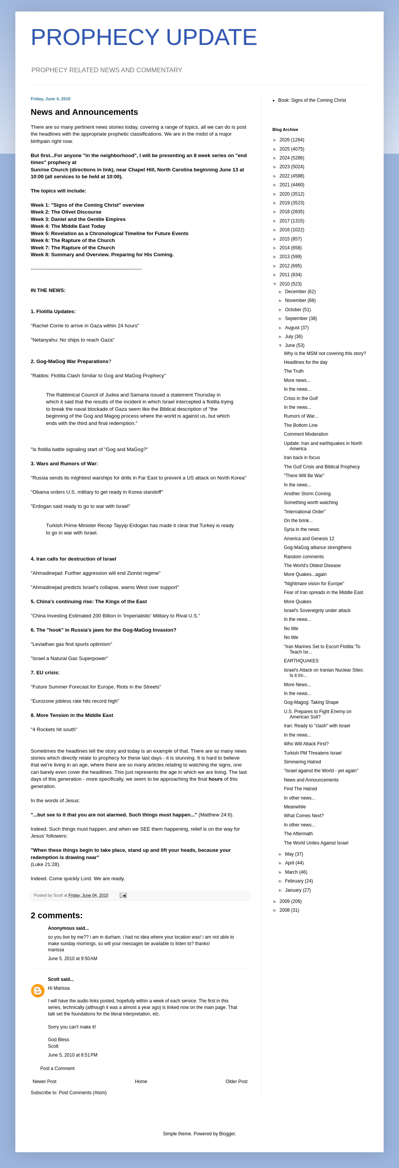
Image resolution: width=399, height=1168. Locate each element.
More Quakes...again (305, 574)
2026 (285, 140)
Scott (53, 979)
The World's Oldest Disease (312, 565)
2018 (285, 211)
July (290, 336)
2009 (285, 901)
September (297, 318)
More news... (297, 380)
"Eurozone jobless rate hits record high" (75, 701)
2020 (285, 194)
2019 (285, 203)
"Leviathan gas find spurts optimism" (71, 644)
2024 (285, 158)
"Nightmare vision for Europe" (314, 583)
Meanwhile (295, 807)
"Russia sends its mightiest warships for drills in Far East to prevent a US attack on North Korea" (138, 478)
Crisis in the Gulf (301, 398)
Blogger (227, 1133)
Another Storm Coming (307, 493)
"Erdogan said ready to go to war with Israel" (80, 506)
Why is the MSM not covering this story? (325, 353)
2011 (285, 274)
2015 (285, 239)
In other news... (299, 798)
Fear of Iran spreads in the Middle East (323, 592)
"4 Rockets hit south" (54, 729)
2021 (285, 184)
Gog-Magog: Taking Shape (311, 702)
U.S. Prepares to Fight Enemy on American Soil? (317, 714)
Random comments (304, 556)
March (292, 872)
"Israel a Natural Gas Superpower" (69, 658)
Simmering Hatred (302, 762)
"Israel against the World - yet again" (321, 770)
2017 (285, 221)
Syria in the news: (302, 529)
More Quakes (298, 601)
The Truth (293, 371)
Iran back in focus (302, 457)
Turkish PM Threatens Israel (312, 753)
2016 (285, 229)
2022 (285, 176)
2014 (285, 248)
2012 (285, 266)
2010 (285, 284)
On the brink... (298, 520)
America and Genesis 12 (309, 538)
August (293, 327)
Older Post (236, 1081)
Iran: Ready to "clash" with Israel (317, 725)
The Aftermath (298, 833)
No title (291, 628)
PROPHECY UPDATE (144, 37)
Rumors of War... (301, 416)
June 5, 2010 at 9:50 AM (72, 958)
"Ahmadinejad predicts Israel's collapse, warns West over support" (105, 587)
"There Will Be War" (304, 475)
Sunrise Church (49, 170)
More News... (297, 684)
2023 (285, 166)
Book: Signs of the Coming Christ (312, 100)
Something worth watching (311, 502)
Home (141, 1081)
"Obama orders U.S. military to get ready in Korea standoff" (97, 492)
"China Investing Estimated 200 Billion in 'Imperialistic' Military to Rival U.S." (115, 616)
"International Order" (305, 511)
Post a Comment (57, 1068)
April (290, 863)
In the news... (297, 389)
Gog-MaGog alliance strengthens (317, 547)
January (294, 890)
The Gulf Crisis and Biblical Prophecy (322, 467)
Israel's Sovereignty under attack (317, 610)
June (290, 345)
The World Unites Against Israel (316, 843)
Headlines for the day (305, 362)
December (296, 291)
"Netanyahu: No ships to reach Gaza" (72, 340)
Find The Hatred (300, 788)
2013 (285, 256)
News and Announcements (311, 780)
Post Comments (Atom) (83, 1092)
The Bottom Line (301, 425)
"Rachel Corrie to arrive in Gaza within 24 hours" (85, 325)
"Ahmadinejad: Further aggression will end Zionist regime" (95, 573)
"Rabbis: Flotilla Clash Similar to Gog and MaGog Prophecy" (98, 375)
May (290, 854)
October (294, 309)
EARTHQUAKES (301, 661)
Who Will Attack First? (306, 744)
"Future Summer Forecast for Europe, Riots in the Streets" (96, 687)
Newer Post (44, 1081)
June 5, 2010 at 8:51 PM (72, 1055)
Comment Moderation (306, 434)
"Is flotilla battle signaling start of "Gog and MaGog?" (89, 449)
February (295, 881)
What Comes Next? (304, 815)
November (296, 300)
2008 (285, 910)
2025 (285, 149)
